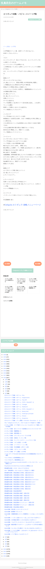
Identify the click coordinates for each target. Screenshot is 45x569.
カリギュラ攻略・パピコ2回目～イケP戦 (15, 442)
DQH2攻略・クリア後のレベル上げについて (16, 534)
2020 (4, 368)
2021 (4, 366)
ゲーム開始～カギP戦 (9, 46)
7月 (6, 391)
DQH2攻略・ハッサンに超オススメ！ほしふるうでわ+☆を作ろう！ (22, 517)
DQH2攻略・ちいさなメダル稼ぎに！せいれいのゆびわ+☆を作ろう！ (23, 528)
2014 (4, 551)
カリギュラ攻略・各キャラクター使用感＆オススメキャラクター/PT (22, 428)
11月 (6, 381)
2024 (4, 359)
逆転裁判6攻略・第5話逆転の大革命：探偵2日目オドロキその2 (21, 479)
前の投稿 (37, 263)
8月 (6, 388)
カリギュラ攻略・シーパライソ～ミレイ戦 (15, 444)
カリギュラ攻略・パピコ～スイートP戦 (15, 449)
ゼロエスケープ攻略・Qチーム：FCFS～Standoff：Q (19, 402)
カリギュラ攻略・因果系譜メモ (12, 433)
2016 (4, 377)
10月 (6, 384)
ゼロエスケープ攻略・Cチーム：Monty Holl (16, 411)
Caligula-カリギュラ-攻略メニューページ (23, 205)
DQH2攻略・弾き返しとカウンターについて (16, 509)
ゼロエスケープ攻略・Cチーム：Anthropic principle (18, 413)
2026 (4, 354)
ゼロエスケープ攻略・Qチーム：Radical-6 (16, 406)
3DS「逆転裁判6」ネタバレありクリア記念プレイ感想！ (19, 470)
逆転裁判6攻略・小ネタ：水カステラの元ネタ (16, 468)
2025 (4, 357)
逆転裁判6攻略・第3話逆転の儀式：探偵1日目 (16, 500)
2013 (4, 553)
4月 (6, 539)
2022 (4, 363)
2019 (4, 370)
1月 (6, 546)
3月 (6, 541)
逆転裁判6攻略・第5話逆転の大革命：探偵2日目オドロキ (19, 484)
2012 (4, 556)
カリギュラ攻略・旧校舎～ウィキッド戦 (15, 438)
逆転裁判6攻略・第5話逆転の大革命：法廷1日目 (17, 486)
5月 (6, 537)
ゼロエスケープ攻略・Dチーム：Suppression (17, 397)
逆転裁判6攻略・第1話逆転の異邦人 (14, 507)
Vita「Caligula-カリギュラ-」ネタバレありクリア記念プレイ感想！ (22, 422)
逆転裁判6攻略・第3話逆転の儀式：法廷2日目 (16, 493)
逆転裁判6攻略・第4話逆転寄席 (12, 491)
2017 (4, 375)
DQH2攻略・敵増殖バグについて (13, 511)
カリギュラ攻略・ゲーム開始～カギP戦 (15, 451)
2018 (4, 373)
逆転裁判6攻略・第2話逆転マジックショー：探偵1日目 (19, 504)
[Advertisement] (22, 33)
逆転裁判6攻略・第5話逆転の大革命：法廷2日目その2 (19, 475)
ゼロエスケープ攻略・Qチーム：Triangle (15, 404)
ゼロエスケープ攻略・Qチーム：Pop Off (15, 400)
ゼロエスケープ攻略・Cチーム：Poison (15, 416)
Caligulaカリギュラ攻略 (35, 19)
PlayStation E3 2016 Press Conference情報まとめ (18, 466)
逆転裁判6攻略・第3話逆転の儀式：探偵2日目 (16, 495)
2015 (4, 549)
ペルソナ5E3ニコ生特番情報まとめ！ (14, 457)
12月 (6, 379)
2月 (6, 544)
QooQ (25, 568)
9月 (6, 386)
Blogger (25, 563)
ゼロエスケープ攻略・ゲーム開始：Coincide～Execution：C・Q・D (23, 420)
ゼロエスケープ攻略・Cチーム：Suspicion (16, 418)
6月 (6, 393)
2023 (4, 361)
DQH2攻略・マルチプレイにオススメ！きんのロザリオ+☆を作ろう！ (23, 522)
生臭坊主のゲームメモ (14, 3)
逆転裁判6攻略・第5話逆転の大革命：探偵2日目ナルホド (19, 482)
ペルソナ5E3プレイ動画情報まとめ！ (14, 460)
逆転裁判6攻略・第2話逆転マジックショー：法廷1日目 (19, 502)
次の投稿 (7, 263)
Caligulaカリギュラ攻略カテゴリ (22, 270)
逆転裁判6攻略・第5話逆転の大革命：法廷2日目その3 (19, 472)
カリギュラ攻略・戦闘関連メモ (12, 431)
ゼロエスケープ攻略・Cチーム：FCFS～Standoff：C (19, 409)
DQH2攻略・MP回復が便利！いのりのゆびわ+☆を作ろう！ (20, 520)
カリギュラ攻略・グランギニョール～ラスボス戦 (17, 435)
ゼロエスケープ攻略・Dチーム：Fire (14, 395)
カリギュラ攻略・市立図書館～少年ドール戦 (16, 447)
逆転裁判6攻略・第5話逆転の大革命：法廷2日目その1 (19, 477)
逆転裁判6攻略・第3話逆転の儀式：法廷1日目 (16, 498)
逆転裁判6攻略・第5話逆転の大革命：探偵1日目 (17, 488)
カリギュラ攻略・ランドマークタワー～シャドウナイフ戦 (20, 440)
